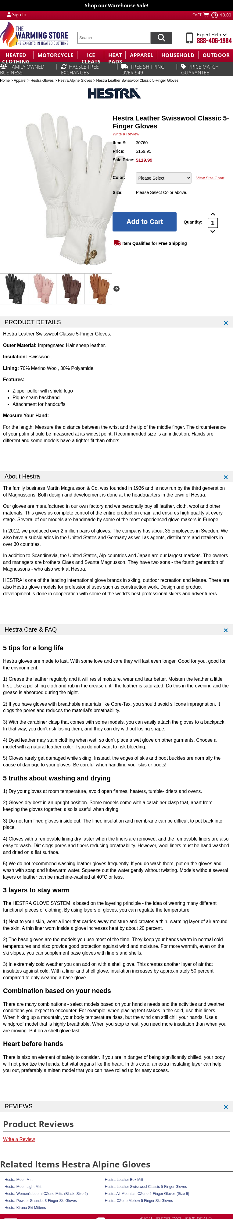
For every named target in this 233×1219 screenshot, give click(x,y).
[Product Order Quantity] (213, 223)
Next (116, 289)
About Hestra (22, 476)
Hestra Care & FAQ (31, 629)
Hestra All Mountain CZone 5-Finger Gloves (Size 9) (147, 1194)
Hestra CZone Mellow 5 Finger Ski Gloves (139, 1201)
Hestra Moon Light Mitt (23, 1187)
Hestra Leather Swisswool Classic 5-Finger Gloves (146, 1187)
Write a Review (126, 134)
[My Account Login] (9, 14)
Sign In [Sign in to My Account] (19, 14)
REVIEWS (19, 1106)
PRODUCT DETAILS (33, 322)
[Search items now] (161, 38)
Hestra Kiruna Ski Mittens (25, 1208)
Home (5, 80)
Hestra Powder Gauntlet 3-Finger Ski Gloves (41, 1201)
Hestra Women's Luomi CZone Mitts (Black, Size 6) (46, 1194)
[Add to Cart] (145, 221)
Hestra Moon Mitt (18, 1180)
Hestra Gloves (42, 80)
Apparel (20, 80)
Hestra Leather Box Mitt (124, 1180)
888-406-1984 (214, 41)
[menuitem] (16, 55)
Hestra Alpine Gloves (75, 80)
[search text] (113, 38)
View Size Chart (210, 178)
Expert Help (212, 34)
